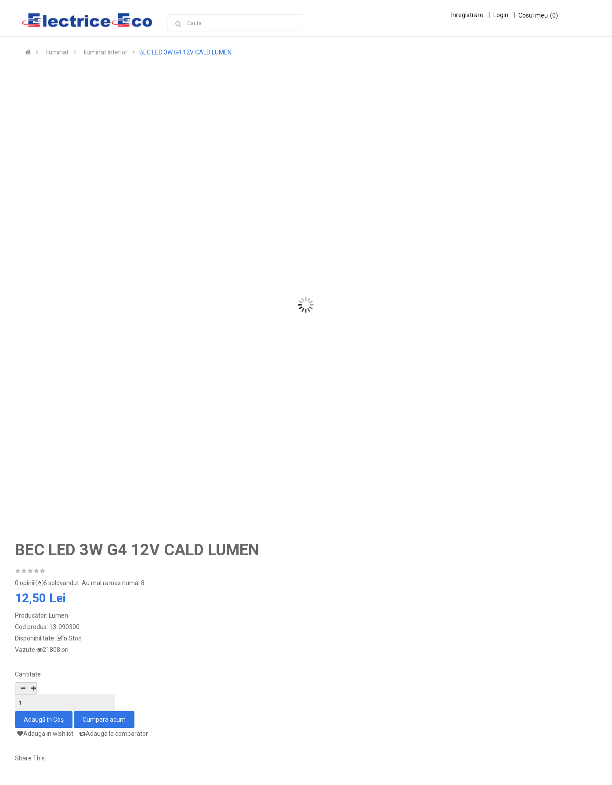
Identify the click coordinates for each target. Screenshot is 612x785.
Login (500, 14)
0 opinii (24, 584)
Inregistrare (467, 14)
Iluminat (57, 54)
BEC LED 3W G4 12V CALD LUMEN (185, 54)
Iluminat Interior (105, 54)
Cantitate (28, 675)
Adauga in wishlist (45, 734)
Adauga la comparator (113, 734)
